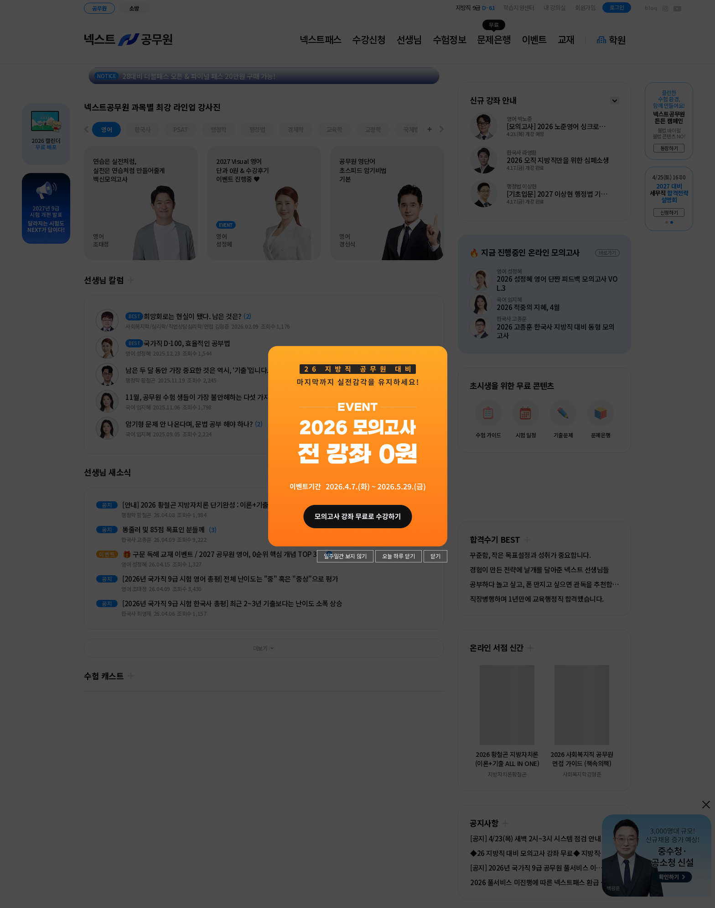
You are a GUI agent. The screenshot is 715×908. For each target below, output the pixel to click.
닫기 (435, 556)
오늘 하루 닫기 (398, 556)
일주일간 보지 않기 (345, 556)
